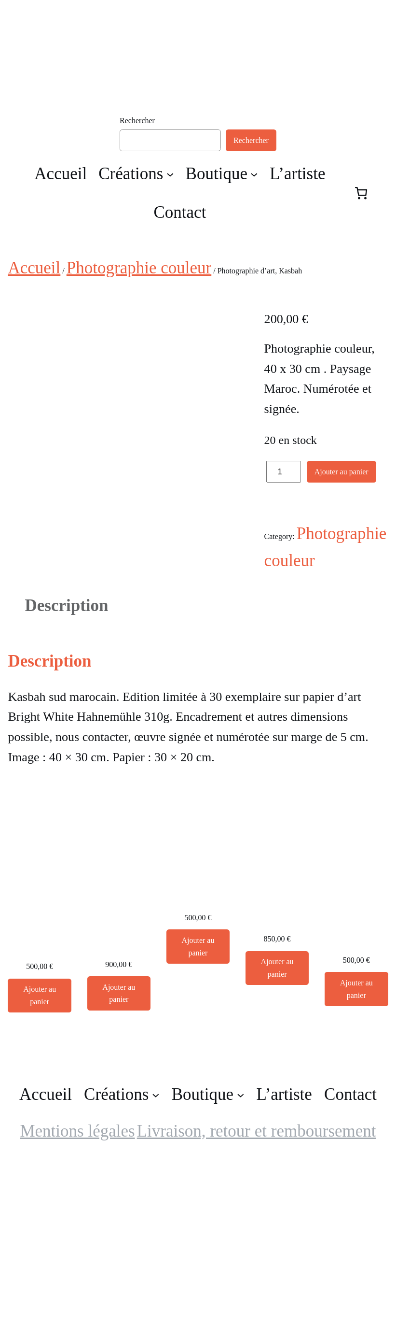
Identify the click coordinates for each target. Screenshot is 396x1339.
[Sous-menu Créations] (170, 174)
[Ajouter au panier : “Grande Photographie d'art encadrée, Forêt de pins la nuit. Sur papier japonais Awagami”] (119, 1168)
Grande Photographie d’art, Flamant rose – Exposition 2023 (277, 1070)
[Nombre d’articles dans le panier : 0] (361, 193)
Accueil (34, 267)
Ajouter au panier (341, 472)
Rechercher (137, 120)
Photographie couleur (139, 267)
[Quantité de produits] (283, 472)
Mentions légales (77, 1305)
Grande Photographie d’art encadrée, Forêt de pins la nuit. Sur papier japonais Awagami (119, 1083)
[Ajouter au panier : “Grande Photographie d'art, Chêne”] (198, 1122)
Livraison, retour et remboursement (256, 1305)
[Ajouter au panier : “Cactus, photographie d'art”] (39, 1170)
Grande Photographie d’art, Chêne (198, 1062)
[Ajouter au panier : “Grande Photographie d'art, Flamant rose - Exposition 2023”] (277, 1143)
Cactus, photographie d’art (40, 1110)
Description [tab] (66, 780)
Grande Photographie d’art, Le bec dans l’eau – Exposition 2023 (356, 1091)
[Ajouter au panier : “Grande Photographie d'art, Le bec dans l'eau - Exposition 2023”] (356, 1164)
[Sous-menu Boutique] (254, 174)
